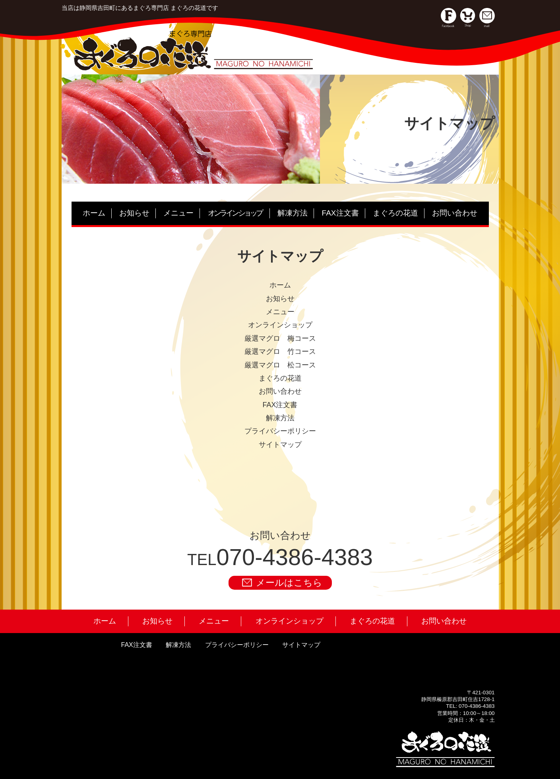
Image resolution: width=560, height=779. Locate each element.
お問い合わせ (454, 213)
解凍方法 (292, 213)
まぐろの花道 (395, 213)
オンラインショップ (290, 621)
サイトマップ (301, 644)
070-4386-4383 (294, 557)
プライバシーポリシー (237, 644)
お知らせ (134, 213)
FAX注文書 (340, 213)
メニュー (178, 213)
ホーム (94, 213)
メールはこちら (282, 582)
